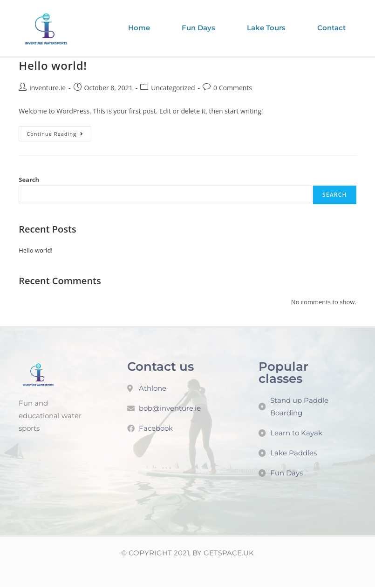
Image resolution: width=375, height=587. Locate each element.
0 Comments (232, 87)
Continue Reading (59, 131)
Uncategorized (173, 87)
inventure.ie (47, 87)
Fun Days (198, 27)
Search (29, 179)
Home (139, 27)
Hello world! (53, 65)
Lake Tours (266, 27)
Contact (331, 27)
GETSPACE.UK (229, 552)
